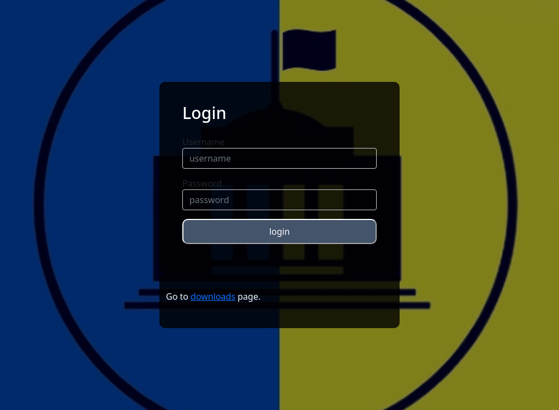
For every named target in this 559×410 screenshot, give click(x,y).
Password (202, 183)
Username (203, 142)
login (279, 231)
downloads (213, 296)
